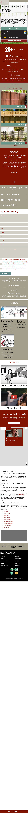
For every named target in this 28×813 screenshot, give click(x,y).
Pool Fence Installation (8, 525)
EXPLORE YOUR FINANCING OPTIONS (14, 40)
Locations (3, 556)
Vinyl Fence (6, 511)
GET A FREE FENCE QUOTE (14, 28)
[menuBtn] (26, 3)
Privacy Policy (12, 265)
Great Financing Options (14, 205)
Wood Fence (6, 515)
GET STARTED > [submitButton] (5, 273)
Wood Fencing (20, 125)
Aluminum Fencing (19, 143)
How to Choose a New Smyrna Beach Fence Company (14, 386)
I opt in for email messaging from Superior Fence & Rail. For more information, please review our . (14, 268)
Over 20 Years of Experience (14, 194)
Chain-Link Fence (7, 517)
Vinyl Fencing (20, 106)
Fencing (2, 558)
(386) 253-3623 (16, 811)
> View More (14, 146)
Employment (17, 556)
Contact (2, 563)
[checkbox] (1, 259)
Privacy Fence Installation (8, 523)
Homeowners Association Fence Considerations (7, 322)
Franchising (17, 565)
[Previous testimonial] (12, 182)
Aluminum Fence (7, 513)
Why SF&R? (17, 560)
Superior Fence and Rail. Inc (9, 578)
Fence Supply (6, 527)
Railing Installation (7, 519)
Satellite (3, 428)
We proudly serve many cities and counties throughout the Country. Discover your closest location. (14, 546)
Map (8, 428)
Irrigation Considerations (7, 349)
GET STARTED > (14, 423)
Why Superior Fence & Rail (14, 408)
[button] (26, 463)
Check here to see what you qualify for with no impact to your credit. (14, 259)
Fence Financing (18, 563)
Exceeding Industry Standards (14, 199)
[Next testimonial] (15, 182)
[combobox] (14, 240)
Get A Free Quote (4, 565)
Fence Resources (4, 560)
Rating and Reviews (19, 558)
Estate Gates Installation (8, 521)
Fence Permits (20, 321)
